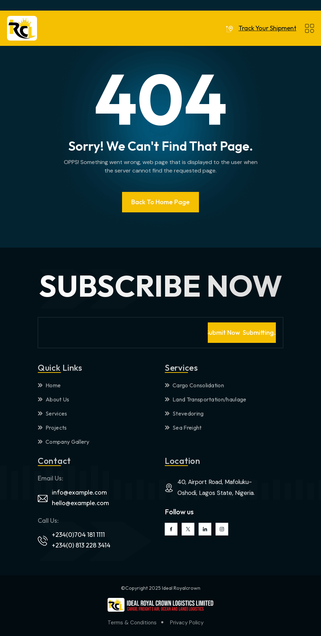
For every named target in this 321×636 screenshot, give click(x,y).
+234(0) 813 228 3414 (81, 545)
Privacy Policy (187, 622)
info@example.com (79, 492)
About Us (53, 399)
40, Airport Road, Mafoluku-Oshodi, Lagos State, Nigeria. (216, 487)
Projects (52, 427)
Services (52, 413)
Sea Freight (183, 427)
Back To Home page (160, 202)
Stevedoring (184, 413)
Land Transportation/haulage (206, 399)
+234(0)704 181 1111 (78, 535)
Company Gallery (64, 441)
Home (49, 385)
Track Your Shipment (267, 28)
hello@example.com (80, 503)
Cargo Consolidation (194, 385)
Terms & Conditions (132, 622)
